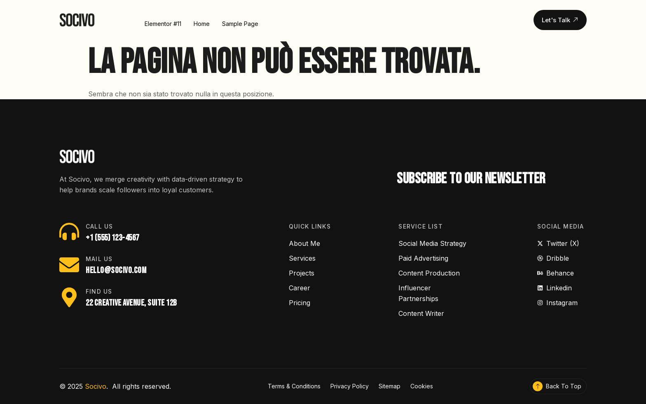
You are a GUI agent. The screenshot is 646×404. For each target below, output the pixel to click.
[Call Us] (69, 231)
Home (202, 23)
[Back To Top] (538, 386)
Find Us (99, 291)
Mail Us (99, 258)
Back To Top (563, 386)
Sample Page (240, 23)
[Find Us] (69, 297)
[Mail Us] (69, 265)
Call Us (99, 226)
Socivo (95, 386)
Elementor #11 (163, 23)
